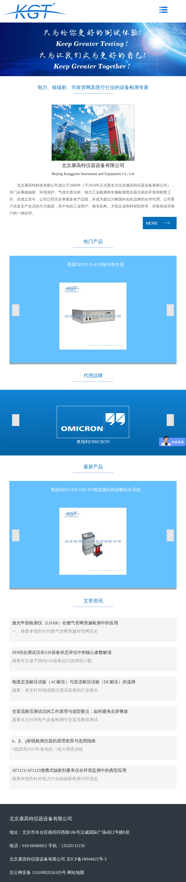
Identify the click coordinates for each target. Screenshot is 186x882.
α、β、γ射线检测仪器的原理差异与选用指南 (54, 741)
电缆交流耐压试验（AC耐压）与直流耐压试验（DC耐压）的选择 (74, 682)
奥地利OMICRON (93, 441)
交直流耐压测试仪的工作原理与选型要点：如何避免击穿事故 (70, 711)
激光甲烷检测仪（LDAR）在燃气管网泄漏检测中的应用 (65, 623)
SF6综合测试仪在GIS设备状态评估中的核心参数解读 (62, 652)
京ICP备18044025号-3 (86, 859)
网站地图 (75, 872)
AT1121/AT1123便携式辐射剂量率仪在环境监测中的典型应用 (69, 770)
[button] (15, 310)
